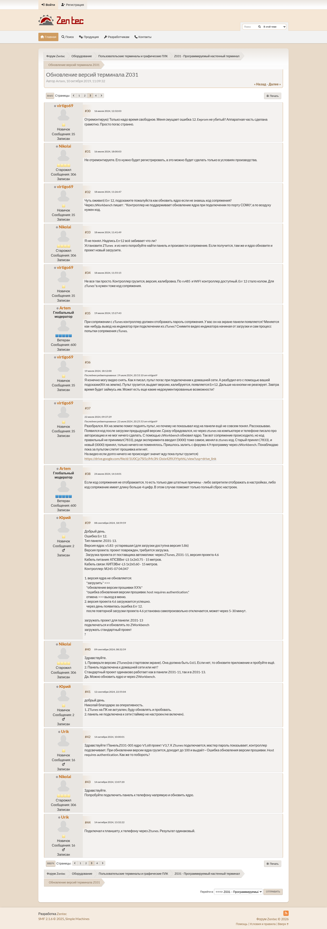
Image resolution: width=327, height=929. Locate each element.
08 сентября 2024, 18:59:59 (110, 522)
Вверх (50, 863)
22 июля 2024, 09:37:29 (98, 416)
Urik (65, 731)
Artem (65, 307)
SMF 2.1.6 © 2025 (51, 919)
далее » (275, 84)
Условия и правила (263, 924)
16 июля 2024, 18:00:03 (107, 151)
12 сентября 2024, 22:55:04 (110, 691)
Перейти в (206, 891)
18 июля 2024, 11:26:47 (107, 191)
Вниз (50, 96)
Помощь (242, 924)
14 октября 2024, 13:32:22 (109, 822)
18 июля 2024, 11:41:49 (107, 232)
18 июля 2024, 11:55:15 (107, 272)
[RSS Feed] (286, 913)
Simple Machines (77, 919)
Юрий (65, 517)
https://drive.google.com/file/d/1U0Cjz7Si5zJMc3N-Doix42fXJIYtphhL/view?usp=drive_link (150, 459)
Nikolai (65, 146)
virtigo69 (65, 105)
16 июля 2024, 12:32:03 (107, 111)
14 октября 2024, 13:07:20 (109, 782)
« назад (260, 84)
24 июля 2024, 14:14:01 (107, 473)
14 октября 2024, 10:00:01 (109, 736)
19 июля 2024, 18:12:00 (98, 371)
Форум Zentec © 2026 (272, 919)
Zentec (62, 914)
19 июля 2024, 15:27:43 (107, 313)
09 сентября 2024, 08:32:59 (110, 649)
